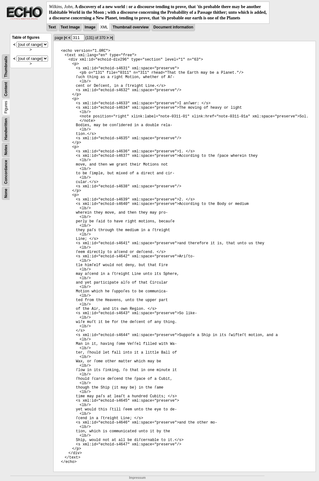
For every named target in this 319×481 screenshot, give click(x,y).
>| (111, 38)
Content (6, 89)
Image (90, 27)
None (6, 193)
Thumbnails (6, 66)
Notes (6, 150)
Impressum (137, 477)
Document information (173, 27)
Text (52, 27)
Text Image (70, 27)
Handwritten (6, 129)
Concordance (6, 172)
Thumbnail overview (131, 27)
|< (65, 38)
